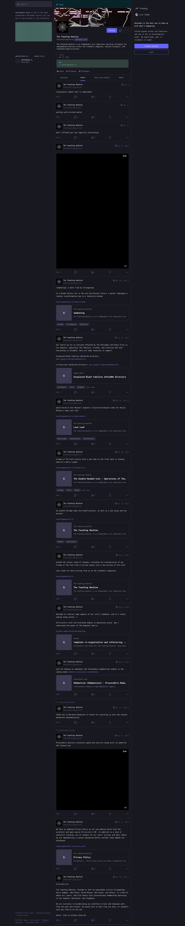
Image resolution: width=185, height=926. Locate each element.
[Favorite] (93, 96)
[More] (127, 96)
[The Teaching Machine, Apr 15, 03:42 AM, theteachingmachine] (92, 209)
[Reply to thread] (58, 722)
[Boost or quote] (76, 96)
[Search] (33, 4)
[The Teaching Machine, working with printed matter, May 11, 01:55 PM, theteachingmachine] (92, 111)
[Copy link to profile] (120, 30)
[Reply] (58, 96)
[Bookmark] (110, 96)
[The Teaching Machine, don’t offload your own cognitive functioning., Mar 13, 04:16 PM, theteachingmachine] (92, 132)
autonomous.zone (81, 39)
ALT (125, 266)
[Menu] (126, 30)
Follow (112, 30)
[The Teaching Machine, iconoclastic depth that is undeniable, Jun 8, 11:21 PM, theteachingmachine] (92, 91)
